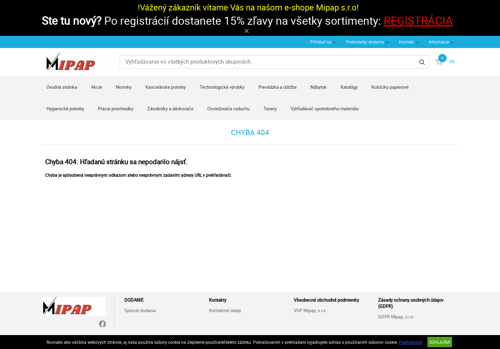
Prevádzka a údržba (277, 87)
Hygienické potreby (65, 108)
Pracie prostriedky (115, 108)
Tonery (270, 108)
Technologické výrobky (222, 87)
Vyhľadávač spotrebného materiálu (325, 108)
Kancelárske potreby (165, 87)
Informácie (439, 42)
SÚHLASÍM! (439, 342)
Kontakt (406, 42)
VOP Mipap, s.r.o (310, 310)
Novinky (124, 87)
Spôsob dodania (140, 310)
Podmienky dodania (365, 42)
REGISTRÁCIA (418, 20)
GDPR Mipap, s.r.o (395, 317)
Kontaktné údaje (225, 310)
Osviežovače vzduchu (228, 108)
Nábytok (318, 87)
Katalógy (349, 87)
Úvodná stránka (62, 87)
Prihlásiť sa (320, 42)
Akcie (96, 87)
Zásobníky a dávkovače (170, 108)
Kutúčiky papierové (390, 87)
